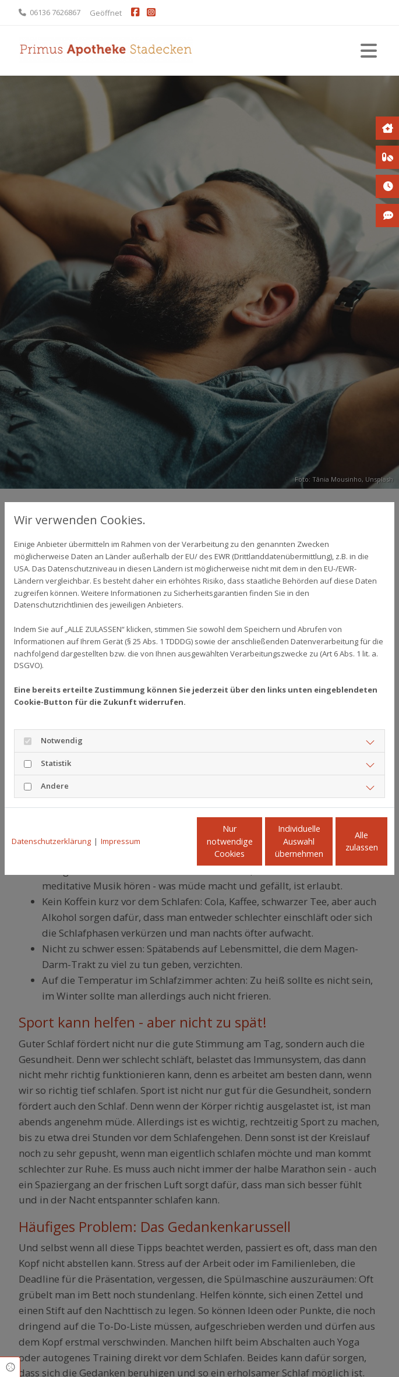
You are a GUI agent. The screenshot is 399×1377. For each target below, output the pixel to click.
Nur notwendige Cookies (112, 847)
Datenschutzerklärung (51, 823)
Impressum (120, 823)
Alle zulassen (333, 847)
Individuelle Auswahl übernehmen (223, 847)
